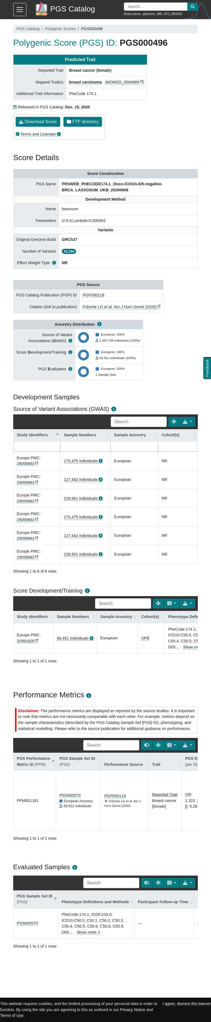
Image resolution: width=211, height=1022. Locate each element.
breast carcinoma (85, 82)
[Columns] (172, 603)
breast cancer (132, 13)
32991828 (25, 641)
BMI (159, 13)
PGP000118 (93, 295)
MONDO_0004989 (122, 82)
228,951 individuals (81, 498)
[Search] (139, 422)
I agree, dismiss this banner (186, 1003)
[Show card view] (147, 745)
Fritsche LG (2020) (120, 307)
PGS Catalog (28, 29)
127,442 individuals (81, 479)
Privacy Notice (132, 1009)
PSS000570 (69, 795)
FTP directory (83, 121)
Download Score (38, 121)
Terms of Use (11, 1015)
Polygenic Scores (60, 29)
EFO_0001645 (173, 13)
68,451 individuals (72, 638)
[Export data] (187, 422)
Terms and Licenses (38, 134)
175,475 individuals (81, 461)
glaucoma (149, 13)
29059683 (25, 463)
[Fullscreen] (174, 422)
